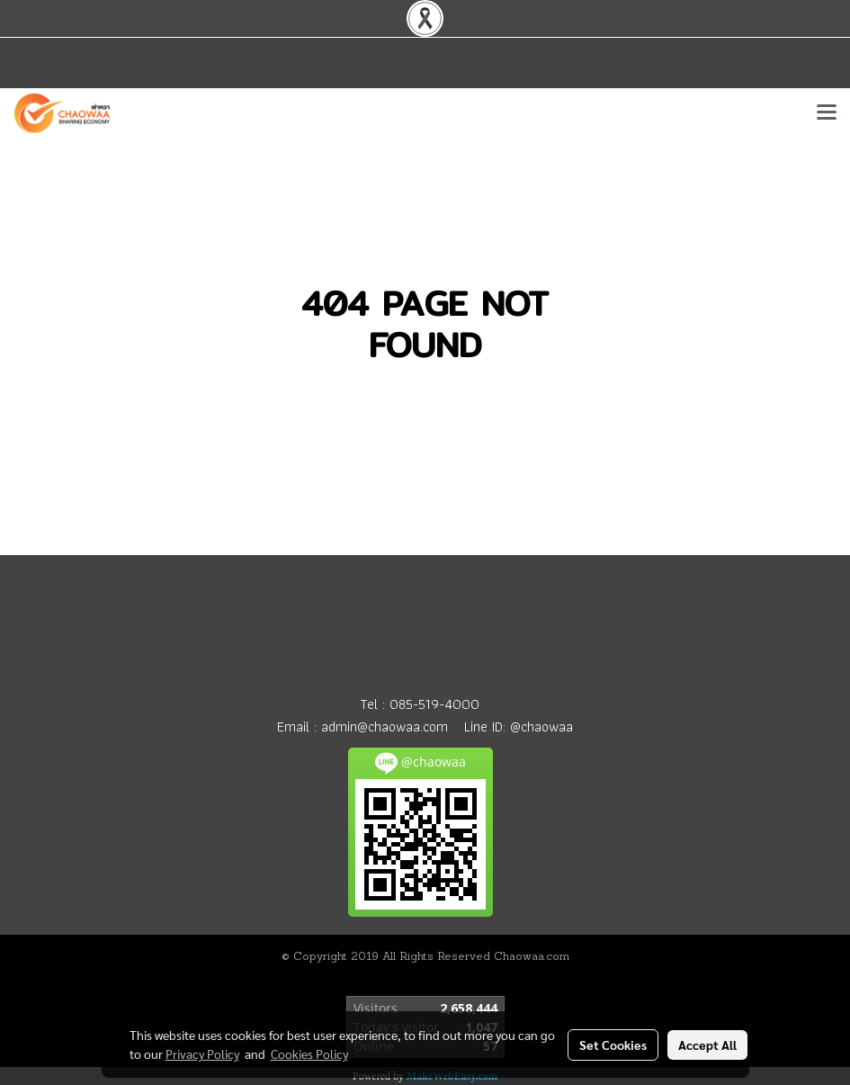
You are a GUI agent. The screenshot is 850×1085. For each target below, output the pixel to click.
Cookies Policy (309, 1053)
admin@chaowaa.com (384, 726)
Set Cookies (613, 1044)
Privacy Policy (202, 1053)
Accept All (707, 1044)
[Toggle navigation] (826, 113)
